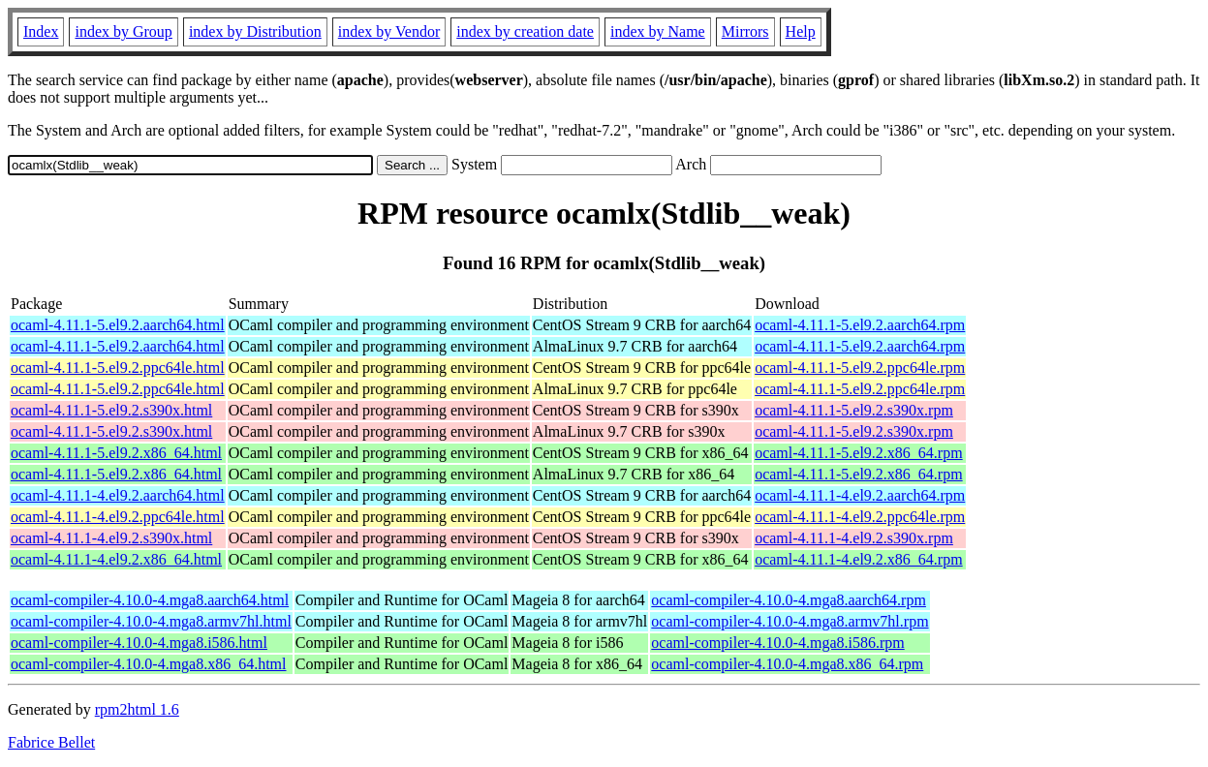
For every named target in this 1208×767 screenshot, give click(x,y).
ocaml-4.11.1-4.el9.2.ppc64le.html (118, 516)
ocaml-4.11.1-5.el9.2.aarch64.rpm (860, 325)
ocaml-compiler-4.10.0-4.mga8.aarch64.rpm (788, 600)
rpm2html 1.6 (137, 709)
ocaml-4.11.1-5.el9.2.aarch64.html (118, 325)
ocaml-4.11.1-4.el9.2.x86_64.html (116, 559)
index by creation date (525, 31)
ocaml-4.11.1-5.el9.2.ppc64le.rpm (860, 367)
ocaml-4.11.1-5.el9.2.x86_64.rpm (858, 453)
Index (40, 31)
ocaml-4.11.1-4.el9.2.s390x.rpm (854, 538)
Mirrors (745, 31)
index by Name (657, 31)
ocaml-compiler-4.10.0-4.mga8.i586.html (139, 642)
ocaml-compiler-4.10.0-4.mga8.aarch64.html (150, 600)
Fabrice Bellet (51, 742)
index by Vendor (389, 31)
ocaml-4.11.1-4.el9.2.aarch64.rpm (860, 495)
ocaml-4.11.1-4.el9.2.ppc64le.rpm (860, 516)
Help (801, 31)
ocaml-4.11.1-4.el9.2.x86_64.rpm (858, 559)
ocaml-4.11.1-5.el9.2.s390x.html (111, 410)
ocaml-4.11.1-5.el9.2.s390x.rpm (854, 410)
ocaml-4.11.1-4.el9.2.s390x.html (111, 538)
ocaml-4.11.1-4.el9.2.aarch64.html (118, 495)
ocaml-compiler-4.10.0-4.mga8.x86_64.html (149, 664)
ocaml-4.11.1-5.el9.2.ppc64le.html (118, 367)
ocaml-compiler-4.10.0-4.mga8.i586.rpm (777, 642)
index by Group (123, 31)
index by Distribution (255, 31)
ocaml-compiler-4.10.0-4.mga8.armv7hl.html (151, 621)
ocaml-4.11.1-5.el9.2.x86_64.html (116, 453)
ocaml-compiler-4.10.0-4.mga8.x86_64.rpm (787, 664)
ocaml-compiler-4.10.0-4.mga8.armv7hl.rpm (789, 621)
